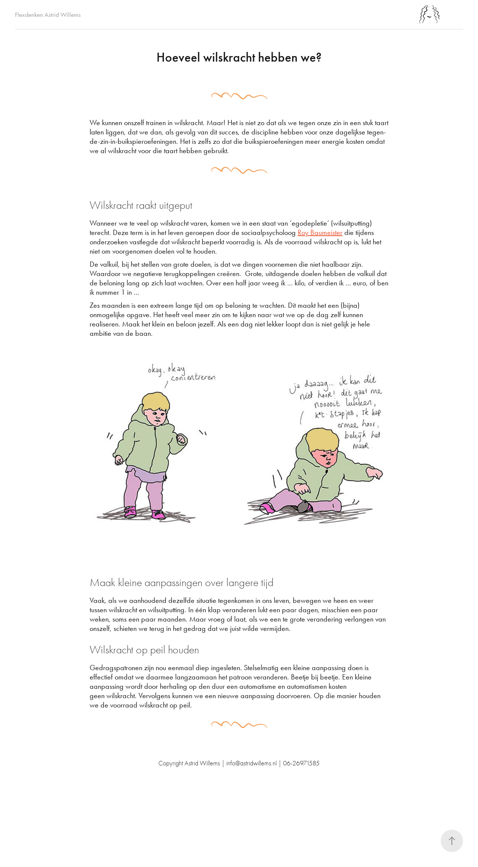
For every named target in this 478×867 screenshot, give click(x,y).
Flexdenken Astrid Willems (48, 14)
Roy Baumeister (320, 232)
